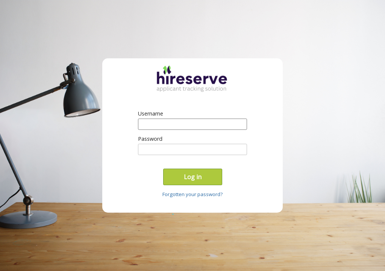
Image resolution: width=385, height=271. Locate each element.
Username (150, 113)
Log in (193, 177)
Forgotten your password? (192, 194)
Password (150, 138)
